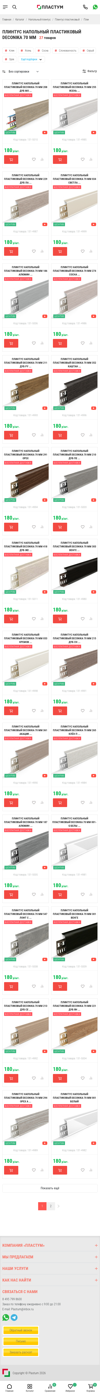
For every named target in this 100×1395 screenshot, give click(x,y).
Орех (11, 59)
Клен (11, 50)
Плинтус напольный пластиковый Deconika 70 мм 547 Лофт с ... (25, 914)
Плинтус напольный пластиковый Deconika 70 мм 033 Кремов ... (25, 638)
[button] (17, 7)
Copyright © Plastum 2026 (29, 1373)
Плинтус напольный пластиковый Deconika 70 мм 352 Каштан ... (74, 362)
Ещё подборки (29, 59)
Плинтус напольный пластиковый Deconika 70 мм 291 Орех (25, 454)
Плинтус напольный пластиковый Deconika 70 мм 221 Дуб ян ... (74, 1006)
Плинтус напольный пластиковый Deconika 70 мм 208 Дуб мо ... (25, 87)
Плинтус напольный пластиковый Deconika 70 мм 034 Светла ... (74, 179)
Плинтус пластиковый (67, 19)
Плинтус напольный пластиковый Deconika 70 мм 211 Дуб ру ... (25, 362)
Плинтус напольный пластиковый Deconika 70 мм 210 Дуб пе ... (74, 454)
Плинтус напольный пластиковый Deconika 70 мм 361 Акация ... (25, 730)
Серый (90, 50)
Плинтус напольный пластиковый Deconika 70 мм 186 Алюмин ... (25, 271)
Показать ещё (50, 1188)
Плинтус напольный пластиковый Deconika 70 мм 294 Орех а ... (25, 1098)
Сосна (45, 50)
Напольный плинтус (39, 19)
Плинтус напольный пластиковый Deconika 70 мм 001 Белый (74, 1098)
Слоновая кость (67, 50)
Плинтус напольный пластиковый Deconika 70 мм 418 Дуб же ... (25, 546)
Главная (6, 19)
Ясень (28, 50)
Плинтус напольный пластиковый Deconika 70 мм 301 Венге (74, 914)
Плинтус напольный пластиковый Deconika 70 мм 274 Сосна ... (74, 271)
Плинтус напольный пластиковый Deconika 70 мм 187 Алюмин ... (25, 822)
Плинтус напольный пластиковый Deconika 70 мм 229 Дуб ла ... (25, 179)
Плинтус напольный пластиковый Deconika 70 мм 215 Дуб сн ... (74, 638)
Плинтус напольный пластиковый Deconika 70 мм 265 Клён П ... (74, 730)
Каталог (20, 19)
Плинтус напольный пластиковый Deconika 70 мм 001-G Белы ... (74, 822)
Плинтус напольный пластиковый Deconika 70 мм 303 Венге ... (74, 546)
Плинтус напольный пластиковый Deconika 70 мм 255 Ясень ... (74, 87)
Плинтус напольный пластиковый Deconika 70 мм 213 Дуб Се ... (25, 1006)
